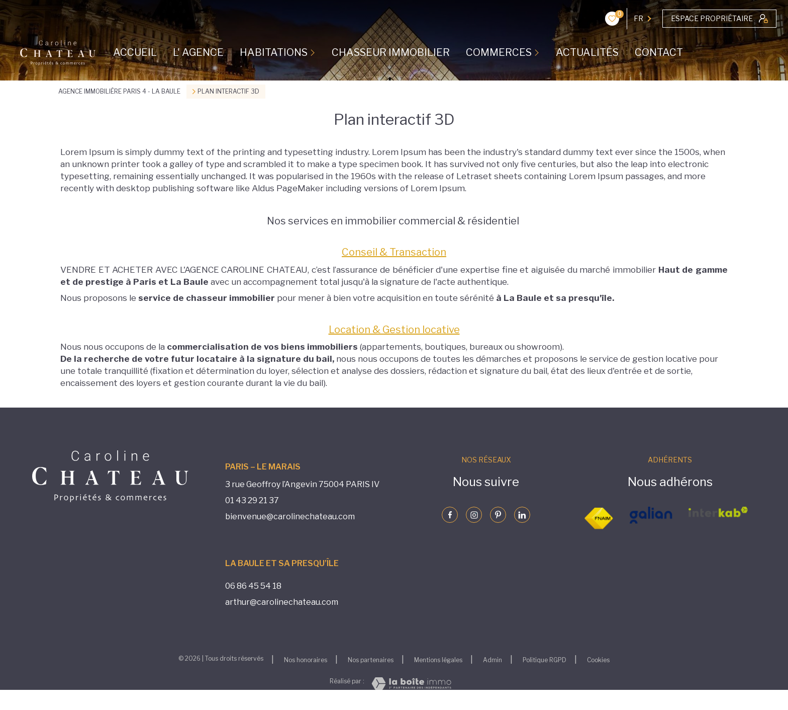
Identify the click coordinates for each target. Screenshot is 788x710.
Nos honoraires (305, 660)
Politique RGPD (544, 660)
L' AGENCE (198, 52)
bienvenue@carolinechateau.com (290, 516)
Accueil (135, 52)
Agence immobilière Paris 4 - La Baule (119, 91)
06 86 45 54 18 (253, 586)
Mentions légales (438, 660)
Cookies (598, 660)
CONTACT (659, 52)
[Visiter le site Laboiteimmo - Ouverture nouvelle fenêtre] (411, 683)
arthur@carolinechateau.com (281, 602)
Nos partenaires (370, 660)
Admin (492, 660)
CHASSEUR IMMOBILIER (391, 52)
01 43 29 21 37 (252, 500)
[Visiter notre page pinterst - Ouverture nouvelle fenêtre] (498, 515)
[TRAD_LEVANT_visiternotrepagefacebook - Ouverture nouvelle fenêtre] (450, 515)
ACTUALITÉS (587, 52)
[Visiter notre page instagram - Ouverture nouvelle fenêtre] (474, 515)
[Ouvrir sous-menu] (314, 52)
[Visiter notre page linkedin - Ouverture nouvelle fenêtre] (522, 515)
